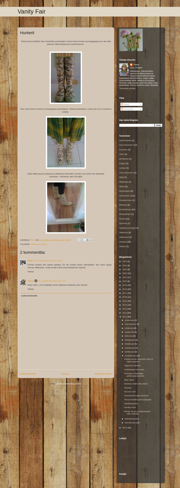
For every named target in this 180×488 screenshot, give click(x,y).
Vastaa (31, 271)
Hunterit (127, 388)
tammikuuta (130, 422)
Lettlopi (122, 168)
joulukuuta (130, 320)
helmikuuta (130, 419)
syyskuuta (129, 332)
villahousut (124, 237)
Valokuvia (123, 232)
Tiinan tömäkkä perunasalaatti (137, 399)
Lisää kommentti (29, 296)
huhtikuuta (130, 352)
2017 (125, 293)
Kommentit (127, 109)
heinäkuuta (130, 340)
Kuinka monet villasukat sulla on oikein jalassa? (138, 360)
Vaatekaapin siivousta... (134, 369)
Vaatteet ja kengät (39, 244)
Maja (121, 177)
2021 (125, 277)
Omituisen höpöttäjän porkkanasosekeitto (134, 374)
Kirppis (122, 163)
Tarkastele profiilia (127, 88)
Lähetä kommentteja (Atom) (68, 384)
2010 (125, 427)
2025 (125, 261)
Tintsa (31, 281)
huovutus (123, 149)
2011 (125, 317)
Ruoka (122, 219)
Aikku (30, 260)
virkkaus (123, 242)
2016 (125, 297)
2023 (125, 269)
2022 (125, 273)
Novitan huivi (130, 407)
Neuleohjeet (124, 191)
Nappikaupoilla (131, 403)
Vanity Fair (32, 11)
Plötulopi (123, 205)
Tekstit (125, 104)
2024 (125, 265)
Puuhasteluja (125, 209)
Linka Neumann (126, 172)
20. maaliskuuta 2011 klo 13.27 (52, 281)
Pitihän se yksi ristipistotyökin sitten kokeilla (137, 412)
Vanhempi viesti (103, 373)
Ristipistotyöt (125, 214)
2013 (125, 309)
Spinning (123, 223)
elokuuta (129, 336)
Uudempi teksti (28, 373)
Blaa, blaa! (129, 380)
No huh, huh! (130, 391)
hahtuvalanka (125, 140)
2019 (125, 285)
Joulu (121, 154)
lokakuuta (129, 328)
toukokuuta (130, 348)
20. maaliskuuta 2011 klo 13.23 (48, 260)
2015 (125, 301)
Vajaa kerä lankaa (132, 365)
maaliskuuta (130, 356)
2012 (125, 313)
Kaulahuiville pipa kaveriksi (136, 395)
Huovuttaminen (126, 145)
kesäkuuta (130, 344)
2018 (125, 289)
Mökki (122, 186)
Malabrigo (123, 182)
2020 (125, 281)
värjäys (122, 246)
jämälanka (123, 159)
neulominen (124, 196)
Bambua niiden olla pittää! (136, 384)
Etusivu (65, 373)
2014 (125, 305)
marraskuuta (131, 324)
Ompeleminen (125, 200)
